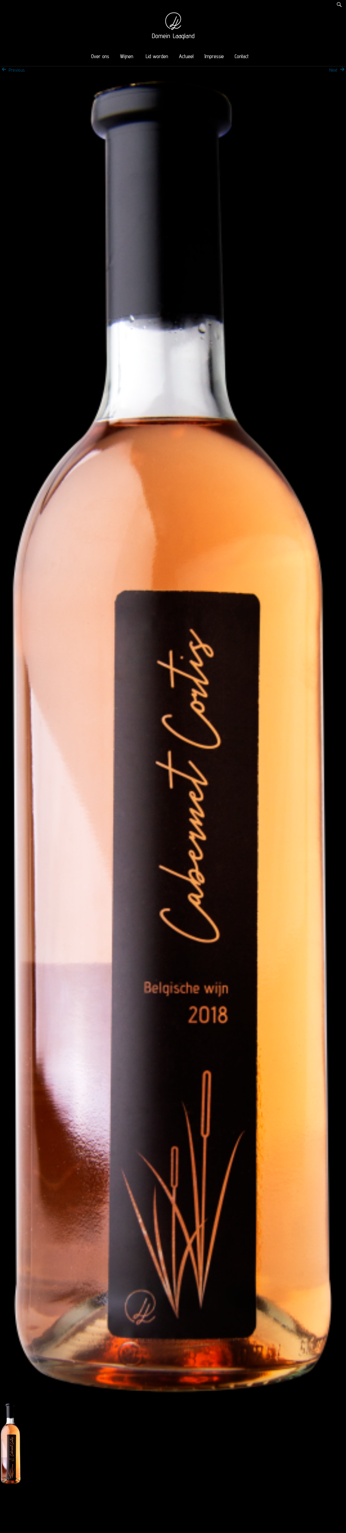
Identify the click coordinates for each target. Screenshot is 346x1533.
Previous (12, 70)
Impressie (214, 56)
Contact (242, 56)
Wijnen (126, 56)
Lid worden (157, 56)
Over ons (100, 56)
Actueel (186, 56)
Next (337, 70)
